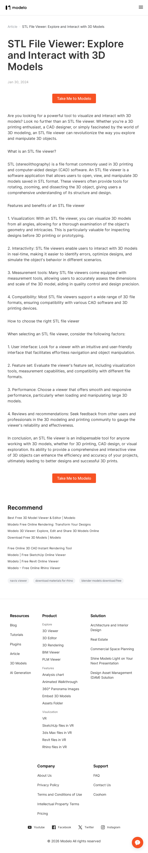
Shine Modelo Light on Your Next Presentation (112, 660)
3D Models (18, 663)
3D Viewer (50, 631)
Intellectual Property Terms (58, 804)
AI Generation (20, 673)
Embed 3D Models (56, 696)
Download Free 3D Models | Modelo (34, 537)
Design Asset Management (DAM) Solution (111, 675)
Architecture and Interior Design (109, 627)
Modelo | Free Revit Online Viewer (33, 561)
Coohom (99, 794)
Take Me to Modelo (74, 98)
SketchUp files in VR (58, 725)
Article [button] (12, 27)
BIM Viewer (51, 652)
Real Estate (99, 639)
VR (44, 718)
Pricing (42, 813)
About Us (44, 775)
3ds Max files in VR (57, 733)
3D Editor (49, 638)
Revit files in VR (54, 740)
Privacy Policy (48, 785)
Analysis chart (53, 675)
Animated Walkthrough (59, 682)
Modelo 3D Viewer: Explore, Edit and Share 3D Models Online (53, 531)
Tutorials (16, 635)
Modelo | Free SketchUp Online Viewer (37, 555)
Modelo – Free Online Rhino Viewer (34, 568)
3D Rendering (53, 645)
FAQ (96, 775)
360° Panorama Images (60, 689)
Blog (13, 625)
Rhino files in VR (54, 747)
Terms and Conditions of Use (59, 794)
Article (15, 654)
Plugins (15, 644)
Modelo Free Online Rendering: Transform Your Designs (49, 524)
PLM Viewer (51, 659)
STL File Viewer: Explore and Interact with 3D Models (63, 27)
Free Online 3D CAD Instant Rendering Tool (40, 548)
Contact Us (102, 785)
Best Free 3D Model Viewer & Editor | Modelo (41, 518)
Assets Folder (52, 703)
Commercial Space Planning (112, 649)
